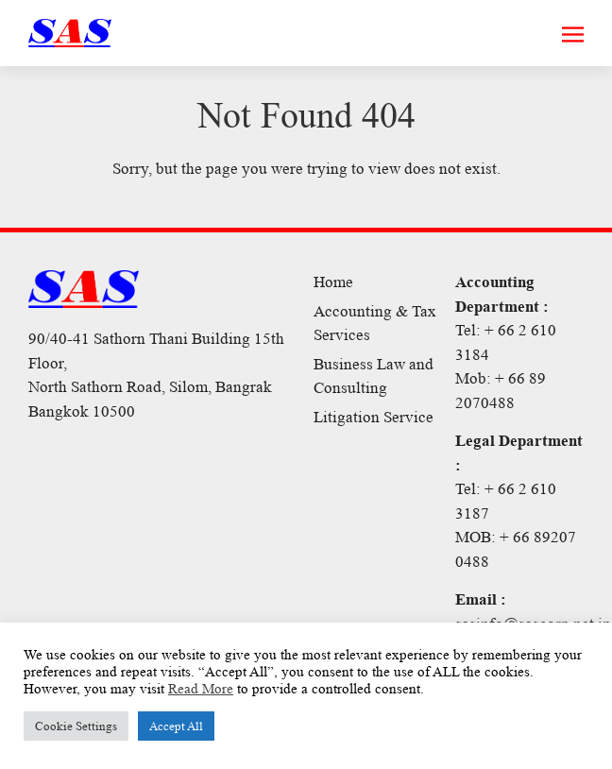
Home (333, 282)
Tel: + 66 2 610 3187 (505, 501)
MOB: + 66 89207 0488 (515, 549)
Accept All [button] (176, 726)
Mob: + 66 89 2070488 (500, 390)
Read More (200, 688)
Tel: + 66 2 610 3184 (505, 342)
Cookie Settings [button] (76, 726)
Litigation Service (374, 417)
